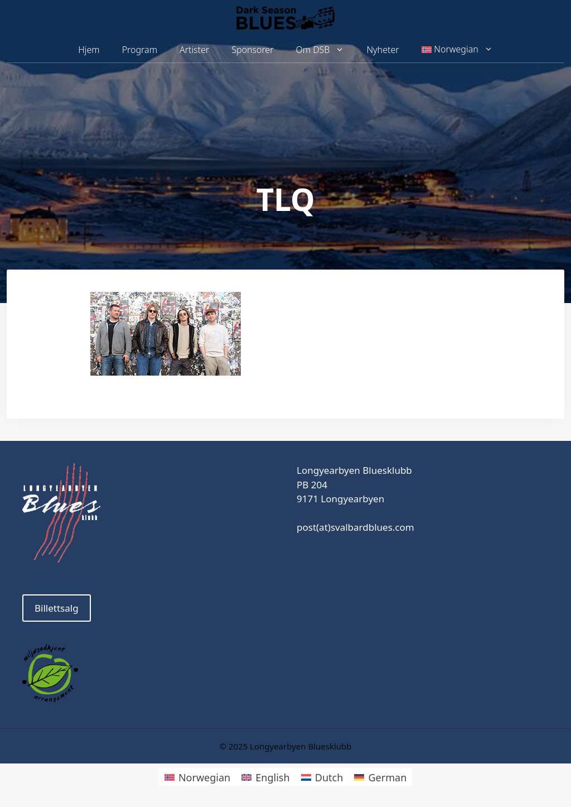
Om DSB (326, 50)
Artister (194, 50)
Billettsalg (57, 608)
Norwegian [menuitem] (204, 777)
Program (139, 50)
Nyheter (382, 50)
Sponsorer (252, 50)
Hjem (88, 50)
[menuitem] (457, 50)
